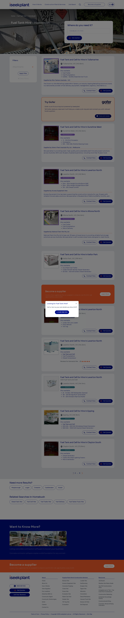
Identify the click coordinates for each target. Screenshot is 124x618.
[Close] (76, 303)
